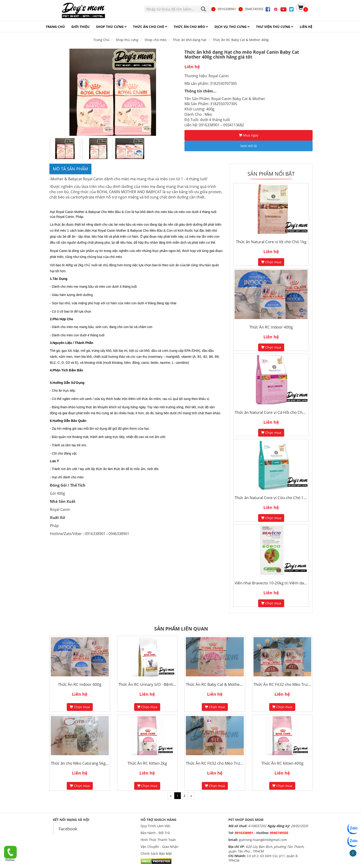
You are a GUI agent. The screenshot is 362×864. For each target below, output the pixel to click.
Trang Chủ (101, 40)
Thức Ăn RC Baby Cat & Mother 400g (241, 40)
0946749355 (250, 9)
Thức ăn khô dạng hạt (189, 40)
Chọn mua (271, 262)
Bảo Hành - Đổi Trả (155, 833)
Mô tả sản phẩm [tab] (70, 169)
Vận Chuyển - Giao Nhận (159, 846)
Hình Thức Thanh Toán (158, 839)
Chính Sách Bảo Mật (156, 853)
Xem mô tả (248, 146)
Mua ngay (248, 135)
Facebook (68, 828)
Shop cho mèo (155, 40)
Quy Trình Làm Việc (156, 826)
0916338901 (223, 9)
